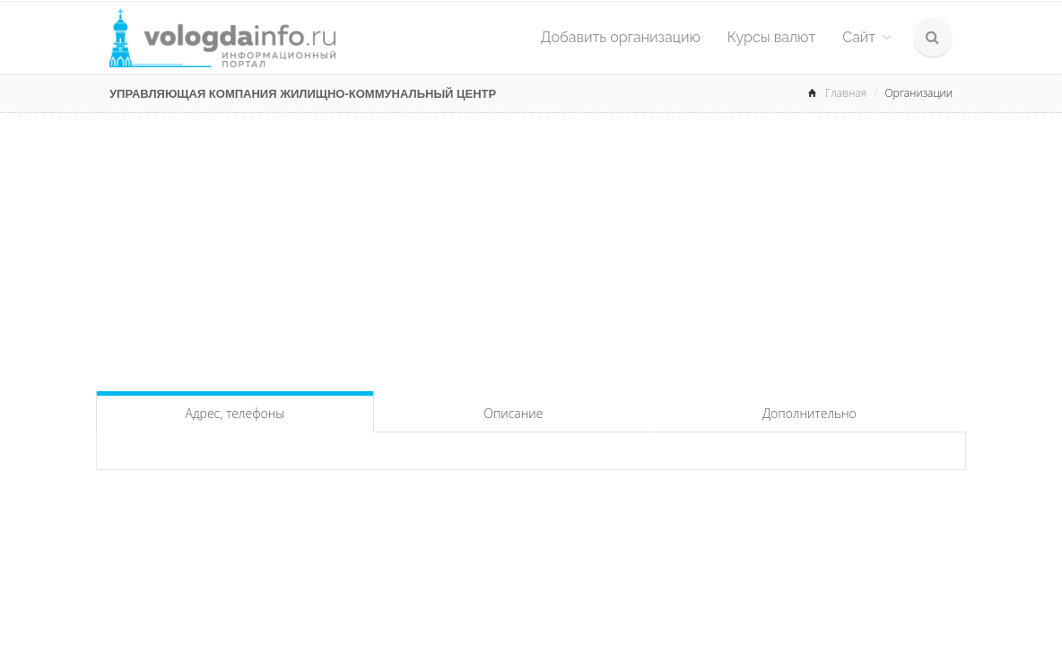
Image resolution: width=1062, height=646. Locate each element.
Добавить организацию (621, 37)
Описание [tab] (513, 413)
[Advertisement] (531, 247)
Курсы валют (771, 37)
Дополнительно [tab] (809, 413)
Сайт (866, 37)
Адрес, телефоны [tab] (235, 413)
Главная (845, 92)
